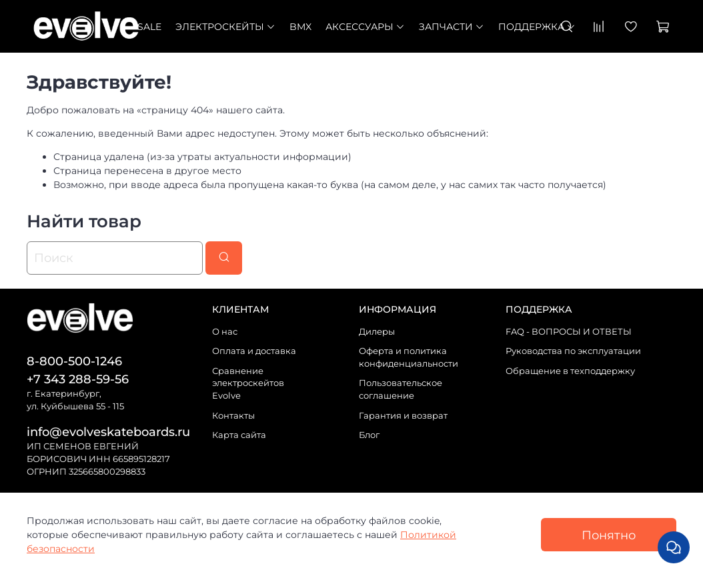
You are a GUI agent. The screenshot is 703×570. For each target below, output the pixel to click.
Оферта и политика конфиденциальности (408, 357)
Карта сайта (239, 435)
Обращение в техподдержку (570, 371)
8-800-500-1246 (74, 361)
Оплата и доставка (254, 351)
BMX (300, 27)
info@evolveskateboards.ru (108, 431)
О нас (224, 332)
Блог (369, 435)
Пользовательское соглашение (400, 389)
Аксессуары (365, 27)
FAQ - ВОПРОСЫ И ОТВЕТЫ (569, 332)
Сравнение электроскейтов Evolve (248, 383)
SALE (149, 27)
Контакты (233, 416)
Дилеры (377, 332)
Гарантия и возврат (403, 416)
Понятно (609, 535)
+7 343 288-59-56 (78, 379)
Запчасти (451, 27)
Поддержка (537, 27)
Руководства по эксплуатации (573, 351)
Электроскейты (225, 27)
